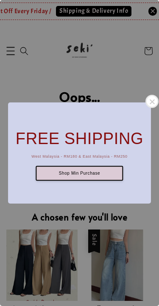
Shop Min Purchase (79, 173)
